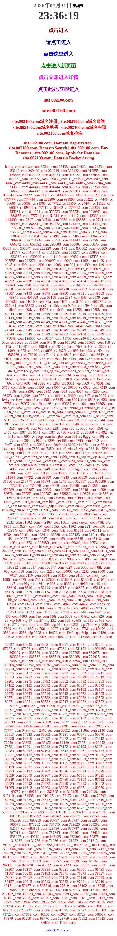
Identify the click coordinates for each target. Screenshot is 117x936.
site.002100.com (58, 930)
